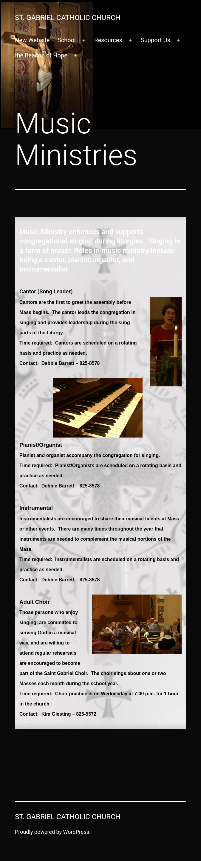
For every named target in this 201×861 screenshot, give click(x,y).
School (67, 40)
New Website (32, 40)
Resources (108, 40)
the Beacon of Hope (41, 55)
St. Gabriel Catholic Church (67, 17)
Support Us (155, 40)
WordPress (76, 832)
